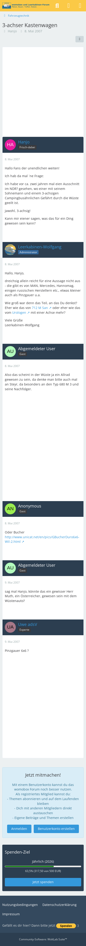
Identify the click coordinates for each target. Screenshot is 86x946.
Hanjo (12, 31)
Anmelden (19, 828)
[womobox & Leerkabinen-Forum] (25, 5)
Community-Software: (43, 939)
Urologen (19, 312)
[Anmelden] (68, 5)
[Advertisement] (43, 92)
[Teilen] (79, 39)
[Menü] (80, 5)
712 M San (40, 308)
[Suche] (57, 5)
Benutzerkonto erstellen (56, 828)
